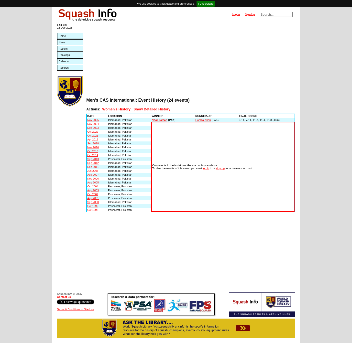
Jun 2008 (92, 170)
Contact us (64, 296)
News (62, 42)
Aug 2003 (93, 190)
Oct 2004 (92, 186)
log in (206, 168)
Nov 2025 (93, 119)
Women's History (116, 109)
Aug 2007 (93, 174)
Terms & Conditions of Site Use (75, 309)
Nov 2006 (93, 178)
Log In (236, 14)
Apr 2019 (92, 139)
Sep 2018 (93, 143)
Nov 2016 (93, 147)
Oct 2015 (92, 151)
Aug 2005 (93, 182)
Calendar (64, 61)
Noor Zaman (159, 119)
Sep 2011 (93, 166)
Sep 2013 (93, 159)
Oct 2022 (92, 131)
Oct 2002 (92, 194)
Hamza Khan (203, 119)
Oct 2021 (92, 135)
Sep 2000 (93, 202)
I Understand (205, 3)
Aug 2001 (93, 198)
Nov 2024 (93, 123)
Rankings (64, 55)
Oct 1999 (92, 205)
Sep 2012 (93, 162)
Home (62, 35)
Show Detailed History (151, 109)
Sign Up (250, 14)
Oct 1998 (92, 209)
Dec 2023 (93, 127)
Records (64, 67)
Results (63, 48)
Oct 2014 (92, 155)
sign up (220, 168)
